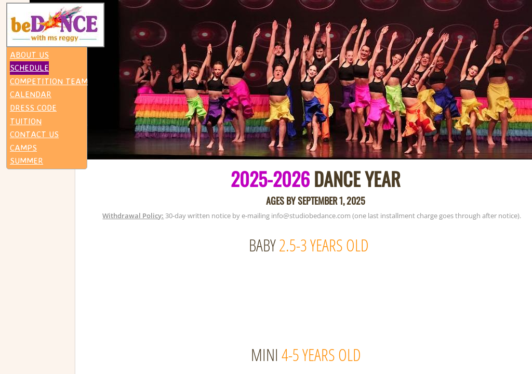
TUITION (26, 121)
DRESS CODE (33, 107)
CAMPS (23, 147)
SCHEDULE (29, 67)
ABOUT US (29, 54)
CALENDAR (30, 94)
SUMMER (26, 160)
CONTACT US (34, 134)
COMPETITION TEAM (49, 81)
